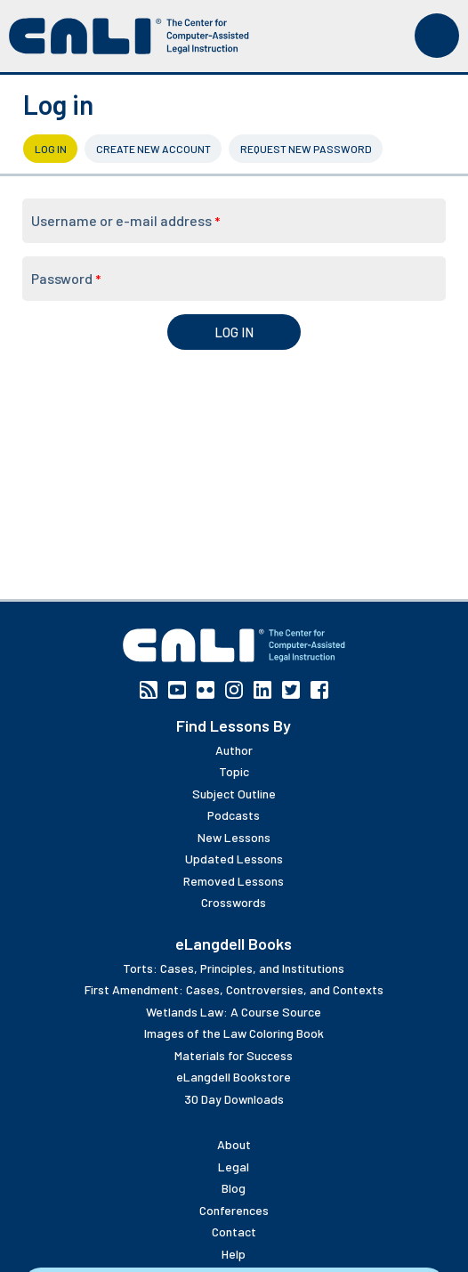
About (234, 1144)
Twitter (291, 690)
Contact (234, 1231)
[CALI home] (129, 36)
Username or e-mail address (125, 220)
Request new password (306, 148)
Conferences (234, 1210)
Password (66, 278)
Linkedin (262, 690)
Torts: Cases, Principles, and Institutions (233, 968)
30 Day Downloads (234, 1098)
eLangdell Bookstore (233, 1076)
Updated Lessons (234, 858)
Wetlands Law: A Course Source (233, 1011)
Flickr (205, 690)
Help (234, 1253)
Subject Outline (234, 793)
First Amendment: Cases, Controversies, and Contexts (234, 989)
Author (234, 750)
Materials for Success (233, 1055)
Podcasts (233, 814)
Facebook (319, 690)
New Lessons (234, 837)
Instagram (234, 690)
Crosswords (233, 902)
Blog (234, 1187)
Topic (234, 771)
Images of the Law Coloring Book (234, 1033)
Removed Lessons (233, 880)
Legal (233, 1166)
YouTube (177, 690)
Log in (56, 148)
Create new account (153, 148)
